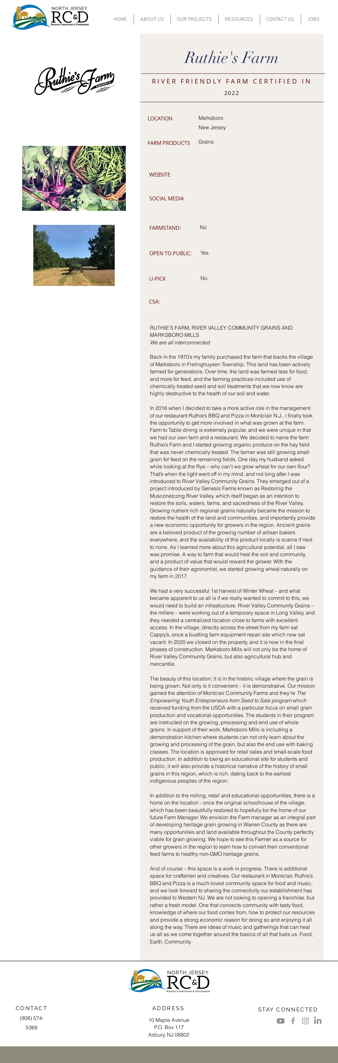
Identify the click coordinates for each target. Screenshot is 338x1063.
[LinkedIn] (317, 1020)
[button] (194, 20)
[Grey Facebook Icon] (293, 1020)
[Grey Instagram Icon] (305, 1020)
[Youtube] (280, 1020)
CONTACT (32, 1008)
